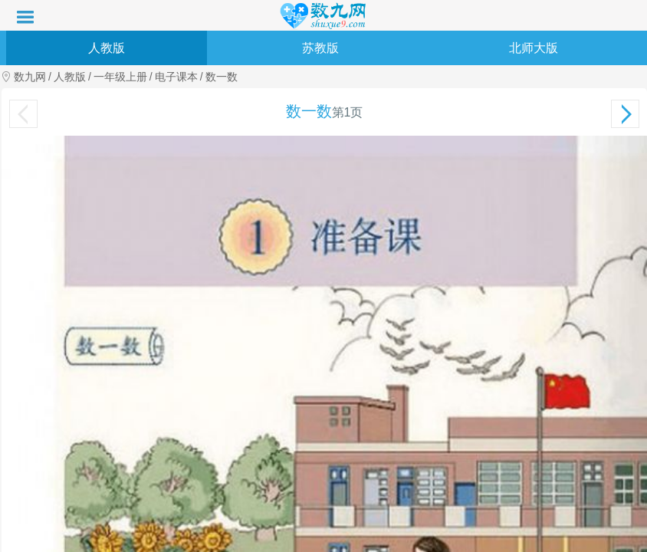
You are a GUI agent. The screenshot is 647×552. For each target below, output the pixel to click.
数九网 (30, 77)
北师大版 (533, 47)
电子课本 (176, 77)
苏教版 (320, 47)
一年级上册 (120, 77)
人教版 (106, 47)
